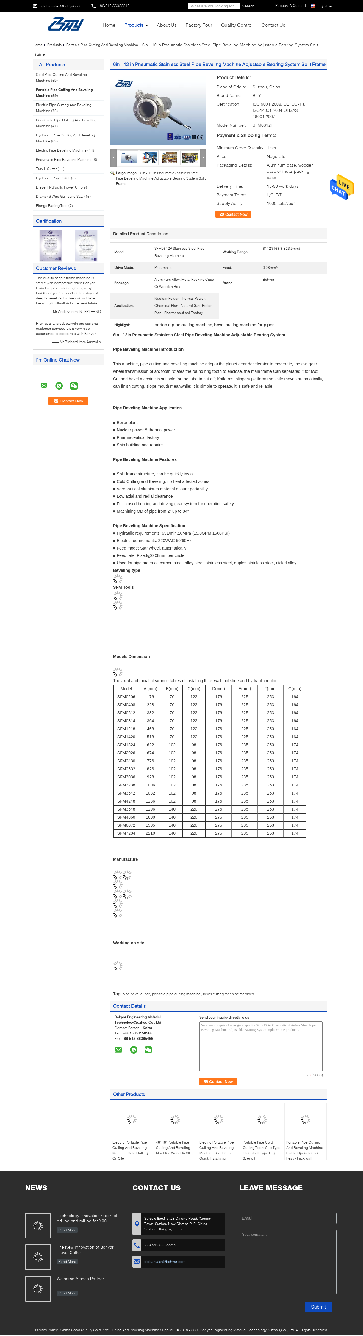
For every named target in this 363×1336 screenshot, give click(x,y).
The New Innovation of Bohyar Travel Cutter (85, 1249)
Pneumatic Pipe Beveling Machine (64, 159)
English (324, 6)
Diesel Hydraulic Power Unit (59, 187)
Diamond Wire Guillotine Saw (59, 196)
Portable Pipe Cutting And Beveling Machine (102, 45)
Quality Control (237, 25)
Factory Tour (199, 25)
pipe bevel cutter (136, 994)
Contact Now (236, 214)
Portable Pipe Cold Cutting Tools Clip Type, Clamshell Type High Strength (262, 1150)
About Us (167, 25)
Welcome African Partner (80, 1278)
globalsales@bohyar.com (61, 6)
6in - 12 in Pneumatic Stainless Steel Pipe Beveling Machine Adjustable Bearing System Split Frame (161, 178)
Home (109, 25)
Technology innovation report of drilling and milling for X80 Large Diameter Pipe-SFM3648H (87, 1218)
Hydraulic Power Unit (53, 178)
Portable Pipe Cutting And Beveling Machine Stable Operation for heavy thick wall (304, 1150)
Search (248, 6)
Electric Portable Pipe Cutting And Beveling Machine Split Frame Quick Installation (216, 1150)
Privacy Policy (46, 1330)
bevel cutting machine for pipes (228, 994)
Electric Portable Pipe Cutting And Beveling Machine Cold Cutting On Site (130, 1150)
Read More (67, 1230)
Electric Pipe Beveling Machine (61, 150)
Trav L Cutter (46, 169)
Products (133, 25)
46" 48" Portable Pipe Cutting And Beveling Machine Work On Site (174, 1147)
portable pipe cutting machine (176, 994)
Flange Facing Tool (52, 205)
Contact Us (273, 25)
